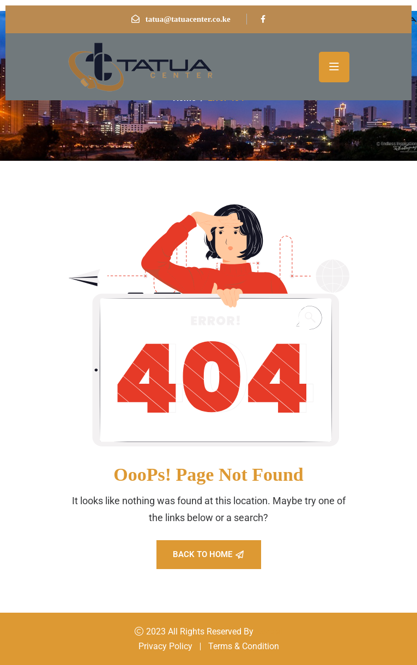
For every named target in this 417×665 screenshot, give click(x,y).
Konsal (269, 631)
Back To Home (208, 554)
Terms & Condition (243, 646)
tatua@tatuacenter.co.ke (188, 19)
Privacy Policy (165, 646)
